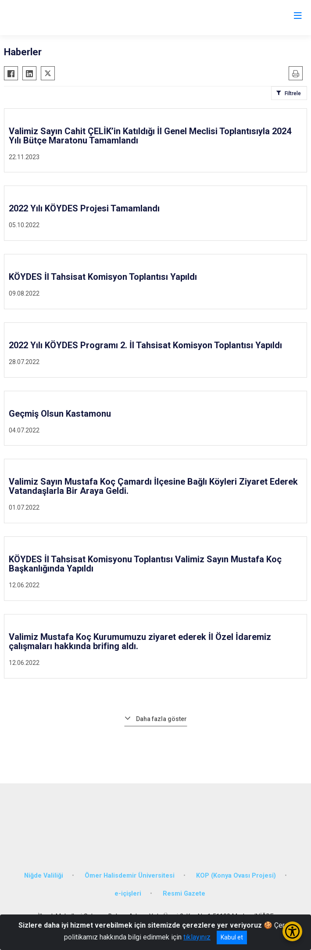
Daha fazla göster (161, 718)
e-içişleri (127, 893)
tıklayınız (197, 937)
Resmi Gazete (184, 893)
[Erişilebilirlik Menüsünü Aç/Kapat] (292, 931)
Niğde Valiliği (43, 875)
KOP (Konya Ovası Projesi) (236, 875)
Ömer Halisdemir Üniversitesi (130, 875)
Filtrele (293, 93)
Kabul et (232, 937)
